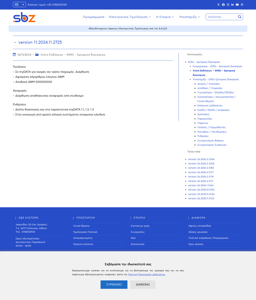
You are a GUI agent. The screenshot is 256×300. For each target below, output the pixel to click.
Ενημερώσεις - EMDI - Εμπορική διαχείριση (217, 66)
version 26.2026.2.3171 (200, 181)
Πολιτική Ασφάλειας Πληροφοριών (208, 238)
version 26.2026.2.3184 (201, 167)
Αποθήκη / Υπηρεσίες (210, 88)
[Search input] (221, 16)
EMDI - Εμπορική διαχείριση (204, 62)
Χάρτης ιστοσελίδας (199, 225)
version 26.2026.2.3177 (201, 172)
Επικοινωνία (137, 244)
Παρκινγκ (202, 123)
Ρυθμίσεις (203, 136)
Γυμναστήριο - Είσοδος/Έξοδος (215, 92)
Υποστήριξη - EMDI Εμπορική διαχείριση (216, 79)
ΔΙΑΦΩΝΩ (143, 284)
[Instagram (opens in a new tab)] (228, 5)
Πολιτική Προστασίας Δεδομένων (146, 274)
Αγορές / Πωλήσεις (208, 83)
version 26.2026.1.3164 (200, 185)
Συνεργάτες (138, 232)
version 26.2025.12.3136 (201, 194)
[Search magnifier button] (240, 17)
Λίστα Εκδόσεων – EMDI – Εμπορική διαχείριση (72, 54)
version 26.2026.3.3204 (201, 159)
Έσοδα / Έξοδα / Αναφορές (213, 110)
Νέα (133, 238)
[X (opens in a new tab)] (218, 5)
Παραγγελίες (204, 118)
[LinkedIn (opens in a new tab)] (232, 5)
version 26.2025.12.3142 (201, 189)
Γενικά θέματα (81, 225)
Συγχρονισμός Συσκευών (212, 144)
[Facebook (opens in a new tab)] (223, 5)
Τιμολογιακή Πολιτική (85, 232)
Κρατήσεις (203, 114)
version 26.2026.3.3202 (201, 163)
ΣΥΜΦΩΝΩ (114, 284)
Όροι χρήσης (195, 244)
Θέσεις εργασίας (198, 232)
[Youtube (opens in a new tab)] (237, 5)
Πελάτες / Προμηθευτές (211, 127)
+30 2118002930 (56, 4)
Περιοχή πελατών (83, 244)
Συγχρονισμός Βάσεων (210, 140)
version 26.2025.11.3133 (201, 198)
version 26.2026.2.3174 (201, 176)
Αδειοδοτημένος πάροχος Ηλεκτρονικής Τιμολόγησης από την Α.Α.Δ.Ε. (128, 28)
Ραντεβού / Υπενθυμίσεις (212, 131)
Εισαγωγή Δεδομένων (210, 105)
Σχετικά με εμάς (140, 225)
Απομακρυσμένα (82, 238)
